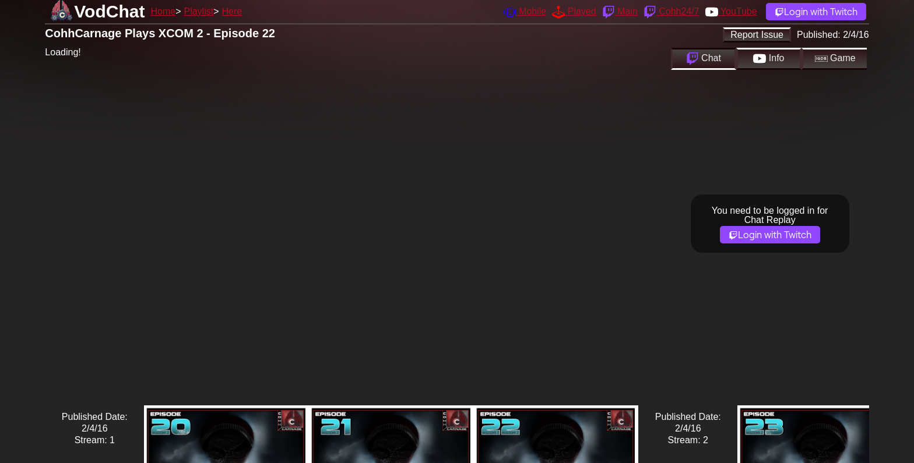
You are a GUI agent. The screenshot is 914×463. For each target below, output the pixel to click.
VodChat (109, 11)
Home (162, 11)
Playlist (198, 11)
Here (232, 11)
